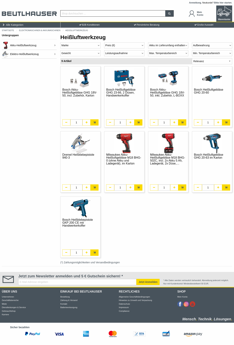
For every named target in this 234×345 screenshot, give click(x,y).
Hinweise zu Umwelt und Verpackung (135, 300)
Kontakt (63, 304)
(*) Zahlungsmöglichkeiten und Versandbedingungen (90, 262)
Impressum (124, 307)
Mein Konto (182, 297)
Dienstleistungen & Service (14, 307)
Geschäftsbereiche (10, 300)
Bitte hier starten (222, 2)
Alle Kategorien (12, 24)
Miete (4, 304)
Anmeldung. (195, 2)
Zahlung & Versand (69, 300)
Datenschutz (124, 304)
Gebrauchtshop (9, 311)
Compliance (124, 311)
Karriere (5, 314)
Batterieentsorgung (68, 307)
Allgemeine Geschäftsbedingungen (134, 297)
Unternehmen (8, 297)
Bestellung (65, 297)
